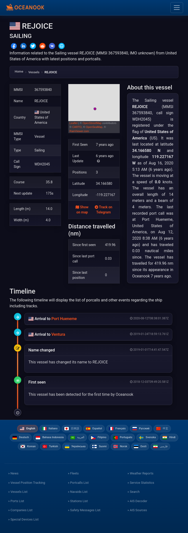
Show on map (82, 209)
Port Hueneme (64, 318)
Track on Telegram (103, 209)
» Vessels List (17, 492)
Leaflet (74, 123)
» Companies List (20, 510)
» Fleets (73, 473)
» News (13, 473)
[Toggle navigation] (176, 7)
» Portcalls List (78, 482)
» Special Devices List (23, 519)
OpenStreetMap (92, 123)
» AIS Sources (137, 510)
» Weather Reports (140, 473)
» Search (134, 492)
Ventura (58, 334)
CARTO (77, 126)
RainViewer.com (79, 131)
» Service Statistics (141, 482)
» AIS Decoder (137, 501)
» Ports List (16, 501)
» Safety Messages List (84, 510)
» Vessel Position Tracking (26, 482)
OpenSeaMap (94, 126)
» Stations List (78, 501)
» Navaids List (77, 492)
